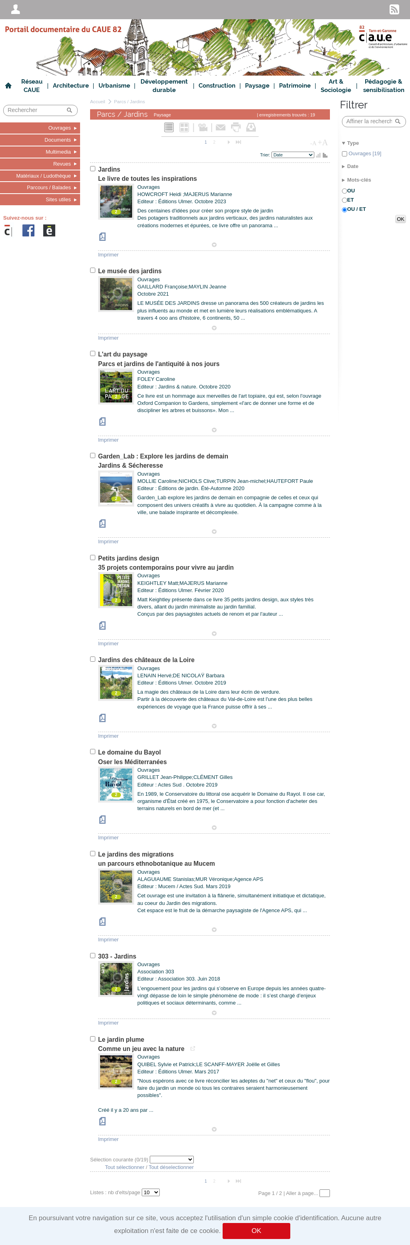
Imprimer (108, 255)
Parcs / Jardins (129, 101)
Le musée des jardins (130, 271)
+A (323, 142)
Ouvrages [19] (364, 153)
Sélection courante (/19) (120, 1160)
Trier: (265, 154)
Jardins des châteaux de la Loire (146, 660)
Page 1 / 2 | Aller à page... (289, 1193)
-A (313, 143)
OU (351, 191)
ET (350, 200)
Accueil (97, 101)
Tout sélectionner (124, 1167)
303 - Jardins (117, 956)
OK (256, 1231)
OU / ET (356, 209)
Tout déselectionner (171, 1167)
